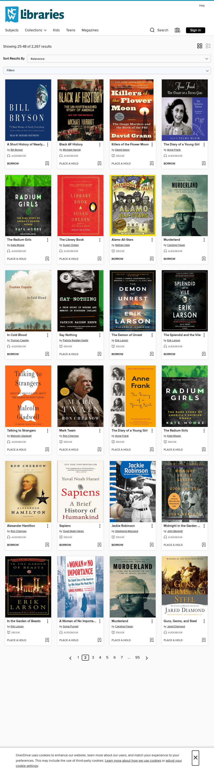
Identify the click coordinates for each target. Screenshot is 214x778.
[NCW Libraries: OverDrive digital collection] (34, 14)
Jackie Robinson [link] (123, 526)
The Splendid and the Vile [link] (182, 335)
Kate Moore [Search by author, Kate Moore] (17, 245)
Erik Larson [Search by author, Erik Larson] (121, 340)
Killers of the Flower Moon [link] (130, 144)
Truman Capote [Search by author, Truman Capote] (20, 340)
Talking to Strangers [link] (21, 431)
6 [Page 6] (114, 657)
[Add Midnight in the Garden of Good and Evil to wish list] (203, 545)
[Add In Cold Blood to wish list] (47, 354)
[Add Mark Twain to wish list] (99, 450)
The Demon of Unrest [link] (127, 335)
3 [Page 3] (93, 657)
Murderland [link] (172, 240)
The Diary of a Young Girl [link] (182, 144)
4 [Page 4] (100, 657)
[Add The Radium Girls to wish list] (47, 259)
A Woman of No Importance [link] (78, 621)
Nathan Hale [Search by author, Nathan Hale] (122, 245)
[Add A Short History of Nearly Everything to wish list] (47, 164)
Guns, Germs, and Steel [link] (180, 621)
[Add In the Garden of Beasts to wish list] (47, 640)
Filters (11, 70)
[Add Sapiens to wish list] (99, 545)
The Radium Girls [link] (19, 240)
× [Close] (195, 758)
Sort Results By (14, 59)
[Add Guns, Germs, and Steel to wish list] (203, 640)
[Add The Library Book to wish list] (99, 259)
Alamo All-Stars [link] (122, 240)
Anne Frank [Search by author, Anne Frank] (174, 150)
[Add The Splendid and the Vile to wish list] (203, 354)
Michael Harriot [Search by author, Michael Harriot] (72, 150)
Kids (56, 30)
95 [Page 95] (137, 657)
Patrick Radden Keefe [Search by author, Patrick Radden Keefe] (75, 340)
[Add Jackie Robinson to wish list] (151, 545)
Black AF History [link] (71, 144)
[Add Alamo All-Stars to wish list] (151, 259)
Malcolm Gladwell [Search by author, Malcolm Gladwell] (21, 436)
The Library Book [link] (71, 240)
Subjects (12, 30)
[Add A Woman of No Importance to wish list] (99, 640)
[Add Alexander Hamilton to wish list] (47, 545)
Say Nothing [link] (68, 335)
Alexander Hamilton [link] (21, 526)
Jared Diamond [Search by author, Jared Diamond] (176, 626)
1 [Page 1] (78, 657)
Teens (70, 30)
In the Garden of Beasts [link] (24, 621)
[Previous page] (70, 657)
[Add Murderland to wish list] (203, 259)
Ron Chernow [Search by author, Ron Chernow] (71, 436)
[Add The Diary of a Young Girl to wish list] (203, 164)
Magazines (90, 30)
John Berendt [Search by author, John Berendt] (175, 531)
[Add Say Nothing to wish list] (99, 354)
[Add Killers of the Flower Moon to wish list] (151, 164)
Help (202, 5)
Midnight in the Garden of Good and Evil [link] (183, 526)
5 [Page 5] (107, 657)
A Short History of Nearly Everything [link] (26, 144)
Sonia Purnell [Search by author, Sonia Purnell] (70, 626)
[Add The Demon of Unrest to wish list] (151, 354)
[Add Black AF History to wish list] (99, 164)
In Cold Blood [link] (17, 335)
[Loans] (177, 31)
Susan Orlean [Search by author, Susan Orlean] (71, 245)
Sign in (195, 30)
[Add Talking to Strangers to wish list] (47, 450)
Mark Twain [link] (67, 431)
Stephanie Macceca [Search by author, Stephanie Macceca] (126, 531)
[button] (158, 31)
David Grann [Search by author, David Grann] (122, 150)
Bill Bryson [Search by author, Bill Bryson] (17, 150)
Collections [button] (36, 30)
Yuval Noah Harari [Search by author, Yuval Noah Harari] (73, 531)
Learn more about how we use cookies (133, 761)
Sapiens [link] (65, 526)
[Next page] (147, 657)
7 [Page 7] (122, 657)
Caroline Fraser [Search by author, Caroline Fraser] (176, 245)
